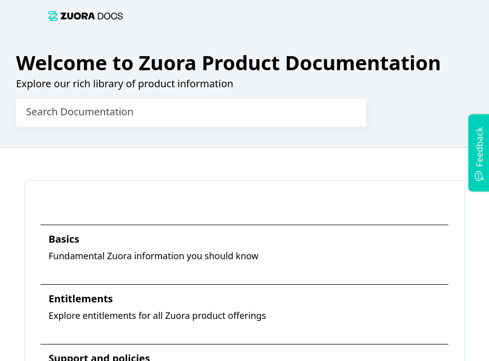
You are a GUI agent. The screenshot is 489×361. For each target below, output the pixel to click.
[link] (250, 16)
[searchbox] (348, 113)
